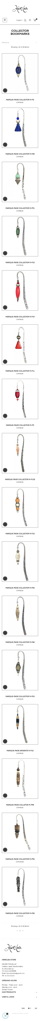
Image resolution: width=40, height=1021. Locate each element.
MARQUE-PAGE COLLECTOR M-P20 (20, 913)
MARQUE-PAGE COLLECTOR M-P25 (20, 588)
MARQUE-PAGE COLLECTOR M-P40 (20, 642)
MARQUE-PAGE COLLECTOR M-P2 (20, 100)
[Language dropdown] (20, 20)
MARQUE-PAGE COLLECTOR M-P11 (20, 371)
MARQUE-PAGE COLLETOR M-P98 (20, 805)
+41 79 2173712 (10, 975)
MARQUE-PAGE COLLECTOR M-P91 (20, 208)
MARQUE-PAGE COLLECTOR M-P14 (20, 534)
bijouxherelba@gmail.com (15, 973)
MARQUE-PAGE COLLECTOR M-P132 (20, 479)
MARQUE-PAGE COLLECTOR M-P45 (20, 154)
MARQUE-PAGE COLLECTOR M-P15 (20, 263)
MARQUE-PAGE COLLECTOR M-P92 (20, 859)
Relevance (20, 42)
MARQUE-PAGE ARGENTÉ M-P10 (20, 751)
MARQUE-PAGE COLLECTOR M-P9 (20, 425)
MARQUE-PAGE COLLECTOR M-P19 (20, 317)
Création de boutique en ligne (20, 1013)
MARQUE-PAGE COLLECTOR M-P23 (20, 696)
